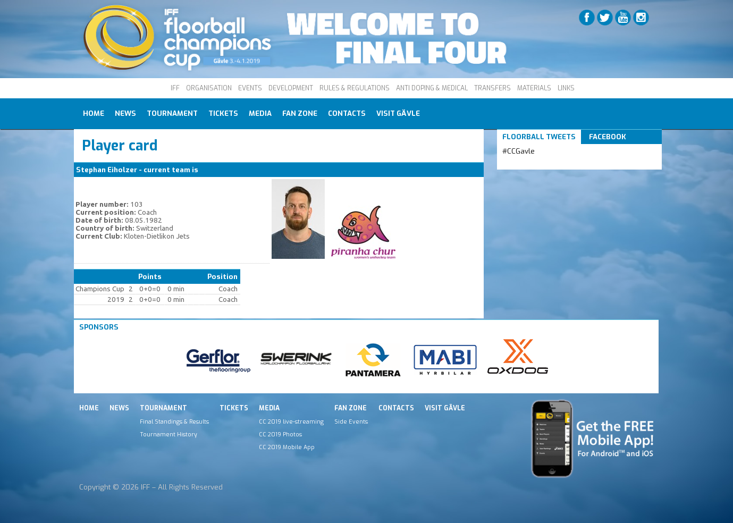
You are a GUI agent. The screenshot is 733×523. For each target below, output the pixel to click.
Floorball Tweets (539, 136)
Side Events (351, 421)
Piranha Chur (222, 169)
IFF (175, 88)
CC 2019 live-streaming (291, 421)
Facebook (607, 136)
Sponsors (99, 327)
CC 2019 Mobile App (287, 447)
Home (93, 113)
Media (260, 113)
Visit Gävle (398, 113)
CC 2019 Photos (280, 434)
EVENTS (250, 88)
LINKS (566, 88)
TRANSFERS (492, 88)
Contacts (347, 113)
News (125, 113)
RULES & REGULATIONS (354, 88)
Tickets (223, 113)
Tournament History (168, 434)
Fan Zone (299, 113)
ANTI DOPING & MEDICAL (432, 88)
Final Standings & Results (174, 421)
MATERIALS (534, 88)
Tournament (172, 113)
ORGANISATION (209, 88)
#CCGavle (518, 151)
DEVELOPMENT (290, 88)
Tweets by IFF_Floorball (544, 164)
